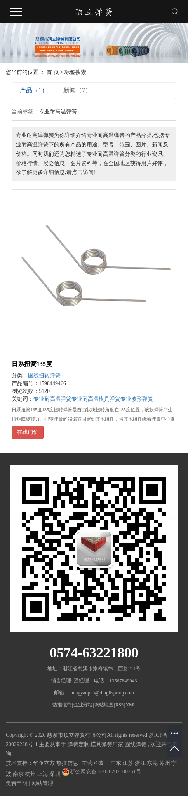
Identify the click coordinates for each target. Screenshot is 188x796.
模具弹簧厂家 (107, 744)
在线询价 (27, 432)
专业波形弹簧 (136, 399)
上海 (43, 774)
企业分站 (82, 705)
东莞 (153, 763)
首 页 (53, 72)
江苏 (128, 763)
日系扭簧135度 (32, 364)
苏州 (165, 763)
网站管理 (42, 783)
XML (130, 705)
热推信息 (61, 705)
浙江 (141, 763)
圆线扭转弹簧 (44, 376)
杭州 (31, 774)
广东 (116, 763)
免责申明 (17, 783)
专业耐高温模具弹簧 (95, 399)
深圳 (55, 774)
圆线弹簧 (135, 744)
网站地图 (104, 705)
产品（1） (34, 90)
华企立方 (44, 763)
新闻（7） (77, 90)
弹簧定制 (78, 744)
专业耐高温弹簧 (52, 399)
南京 (19, 774)
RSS (119, 705)
